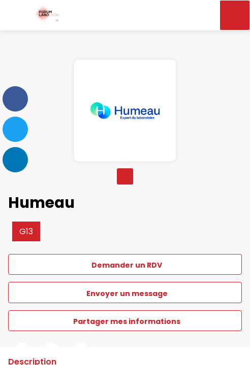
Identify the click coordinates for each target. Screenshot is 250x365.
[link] (21, 350)
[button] (15, 15)
